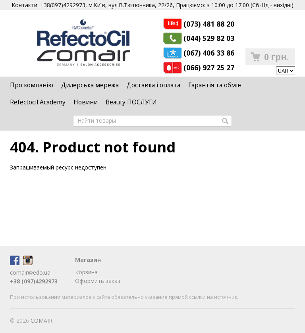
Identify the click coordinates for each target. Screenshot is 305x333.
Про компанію (31, 85)
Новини (85, 102)
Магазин (88, 260)
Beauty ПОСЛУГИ (131, 102)
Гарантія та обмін (214, 85)
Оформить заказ (97, 281)
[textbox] (152, 120)
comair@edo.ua (30, 272)
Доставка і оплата (153, 85)
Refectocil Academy (38, 102)
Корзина (86, 272)
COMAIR (41, 320)
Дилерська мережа (90, 85)
